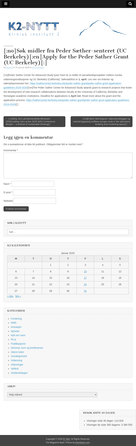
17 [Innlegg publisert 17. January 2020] (85, 277)
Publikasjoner (18, 343)
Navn (7, 183)
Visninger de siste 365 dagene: (104, 424)
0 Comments (38, 67)
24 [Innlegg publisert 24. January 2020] (85, 284)
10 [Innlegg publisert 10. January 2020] (85, 271)
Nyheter (8, 46)
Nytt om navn (18, 335)
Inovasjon (16, 327)
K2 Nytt (66, 439)
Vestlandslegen (19, 372)
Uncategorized (19, 356)
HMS (13, 322)
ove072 (9, 67)
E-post (8, 192)
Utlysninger (17, 364)
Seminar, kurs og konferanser (27, 347)
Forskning (16, 318)
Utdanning (16, 360)
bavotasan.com (82, 442)
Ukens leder (17, 352)
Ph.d (13, 339)
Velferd (15, 368)
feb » (18, 296)
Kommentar (11, 150)
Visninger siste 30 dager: (101, 420)
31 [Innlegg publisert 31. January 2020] (85, 291)
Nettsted (8, 200)
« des (10, 296)
